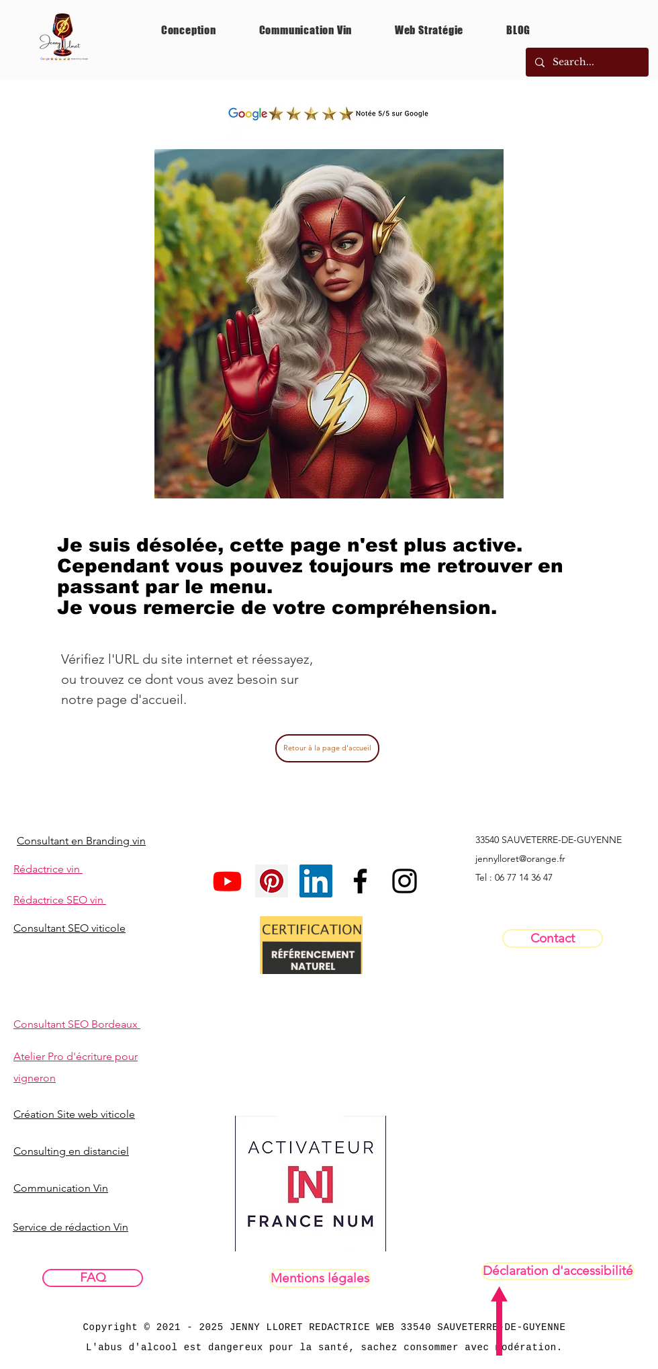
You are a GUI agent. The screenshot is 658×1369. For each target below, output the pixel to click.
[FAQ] (92, 1278)
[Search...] (586, 62)
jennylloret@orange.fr (520, 858)
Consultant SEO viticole (69, 928)
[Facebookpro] (360, 881)
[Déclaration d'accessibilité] (557, 1271)
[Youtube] (227, 881)
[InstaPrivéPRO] (404, 881)
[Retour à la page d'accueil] (327, 748)
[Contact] (552, 938)
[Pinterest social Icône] (271, 881)
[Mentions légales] (320, 1278)
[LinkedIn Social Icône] (315, 881)
